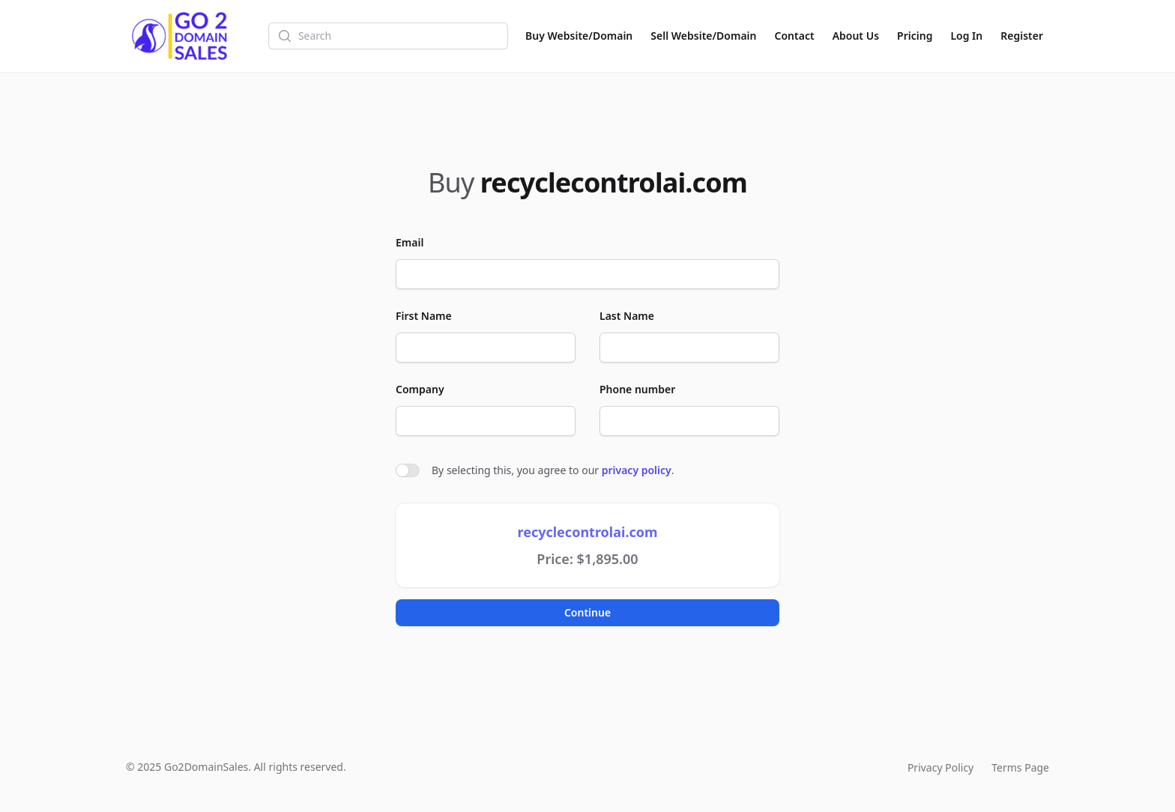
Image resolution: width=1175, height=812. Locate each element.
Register (1021, 35)
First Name (424, 316)
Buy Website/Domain (578, 35)
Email (409, 242)
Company (420, 389)
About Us (856, 35)
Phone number (637, 389)
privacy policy (636, 470)
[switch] (408, 470)
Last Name (626, 316)
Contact (795, 35)
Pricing (914, 35)
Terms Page (1020, 767)
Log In (966, 35)
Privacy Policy (940, 767)
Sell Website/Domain (703, 35)
